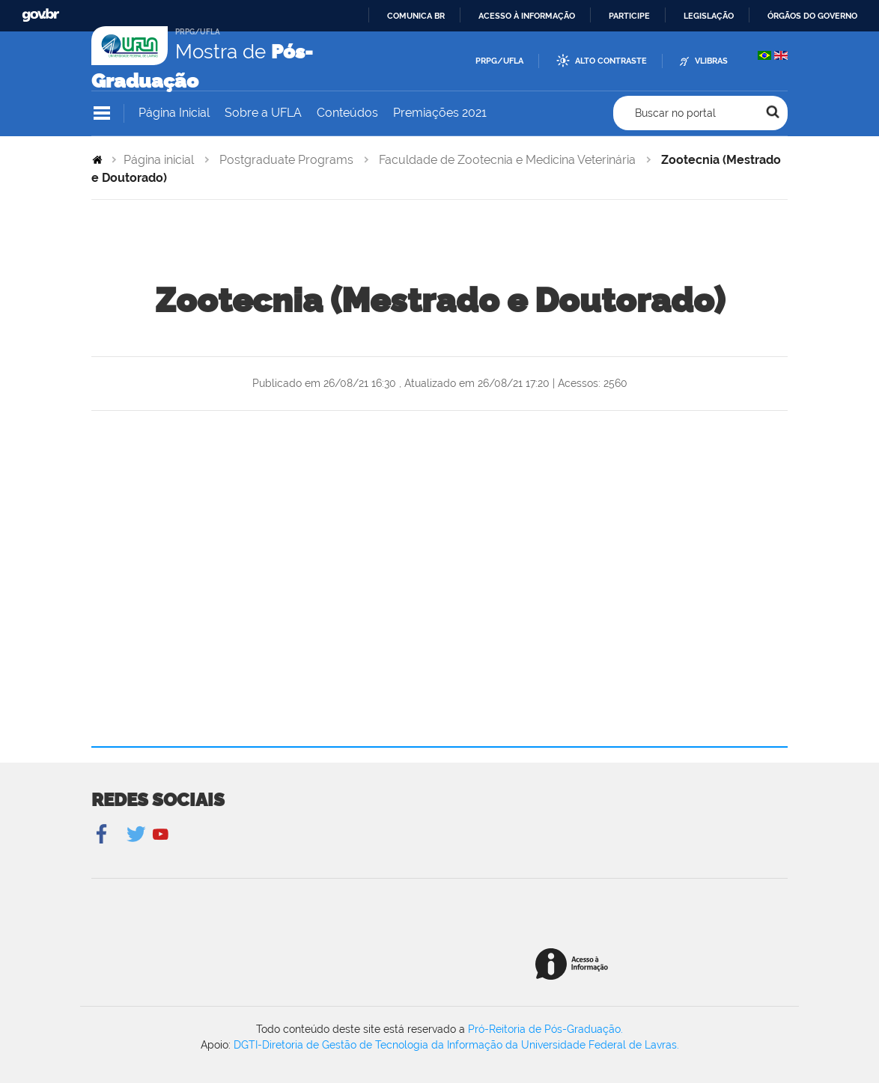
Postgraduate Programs (286, 160)
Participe (629, 15)
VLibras (711, 61)
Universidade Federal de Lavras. (600, 1045)
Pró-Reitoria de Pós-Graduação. (545, 1029)
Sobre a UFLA (263, 113)
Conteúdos (347, 113)
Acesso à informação (526, 15)
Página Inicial (174, 113)
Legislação (709, 15)
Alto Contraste (611, 61)
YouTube (160, 834)
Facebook (103, 834)
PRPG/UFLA (499, 61)
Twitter (137, 834)
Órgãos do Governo (812, 15)
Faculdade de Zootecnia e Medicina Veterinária (507, 160)
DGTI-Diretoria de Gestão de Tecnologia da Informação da (377, 1045)
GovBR (40, 15)
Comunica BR (416, 15)
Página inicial (159, 160)
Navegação (101, 113)
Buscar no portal (675, 113)
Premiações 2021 (440, 113)
